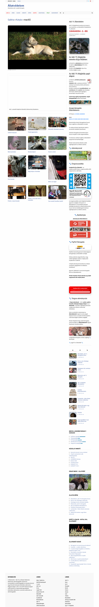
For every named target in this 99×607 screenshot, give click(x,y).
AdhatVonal (42, 12)
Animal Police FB (40, 592)
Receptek (67, 586)
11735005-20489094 (79, 114)
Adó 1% (8, 12)
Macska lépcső (32, 152)
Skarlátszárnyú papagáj (78, 441)
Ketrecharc (67, 601)
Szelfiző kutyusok (12, 132)
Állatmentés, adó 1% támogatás (82, 376)
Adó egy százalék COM (70, 599)
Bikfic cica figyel (52, 181)
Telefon (66, 595)
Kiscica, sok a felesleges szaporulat (79, 500)
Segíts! (35, 12)
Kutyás (19, 19)
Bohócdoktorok (39, 599)
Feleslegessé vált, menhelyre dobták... (80, 502)
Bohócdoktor (68, 603)
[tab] (72, 350)
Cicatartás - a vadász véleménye (78, 547)
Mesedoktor (67, 597)
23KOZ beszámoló (40, 605)
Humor (66, 590)
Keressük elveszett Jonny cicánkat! (79, 452)
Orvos (37, 588)
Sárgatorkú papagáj (77, 443)
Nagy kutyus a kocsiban (34, 171)
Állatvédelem (16, 5)
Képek (29, 12)
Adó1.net (38, 586)
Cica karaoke (11, 179)
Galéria (11, 19)
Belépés (19, 1)
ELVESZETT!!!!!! (74, 464)
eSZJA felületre (78, 65)
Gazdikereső (55, 12)
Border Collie (74, 461)
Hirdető (24, 12)
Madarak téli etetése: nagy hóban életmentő (83, 406)
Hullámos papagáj (78, 436)
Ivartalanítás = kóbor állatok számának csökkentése (84, 399)
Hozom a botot (52, 152)
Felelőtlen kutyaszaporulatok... (82, 390)
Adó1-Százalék (39, 595)
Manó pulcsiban (12, 152)
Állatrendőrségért (40, 603)
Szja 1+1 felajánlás (69, 605)
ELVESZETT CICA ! (75, 466)
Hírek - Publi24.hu (40, 580)
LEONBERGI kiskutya (75, 459)
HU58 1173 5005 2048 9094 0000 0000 (79, 119)
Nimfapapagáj (76, 440)
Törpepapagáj (75, 438)
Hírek (13, 12)
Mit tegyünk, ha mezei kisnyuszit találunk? (81, 545)
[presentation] (72, 350)
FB (60, 12)
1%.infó (38, 584)
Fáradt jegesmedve (33, 132)
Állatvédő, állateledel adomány (56, 129)
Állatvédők (38, 594)
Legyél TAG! (39, 590)
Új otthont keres (74, 462)
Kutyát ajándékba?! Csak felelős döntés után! (83, 420)
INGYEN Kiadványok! (41, 582)
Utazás (66, 592)
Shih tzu (73, 457)
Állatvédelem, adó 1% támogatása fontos (82, 354)
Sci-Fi (66, 584)
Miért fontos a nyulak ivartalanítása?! (79, 559)
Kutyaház (80, 412)
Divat (66, 582)
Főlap (48, 12)
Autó (66, 594)
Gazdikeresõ (39, 597)
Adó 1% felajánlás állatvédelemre (82, 383)
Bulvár (66, 588)
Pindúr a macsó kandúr (14, 201)
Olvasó (18, 12)
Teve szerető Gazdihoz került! (55, 201)
